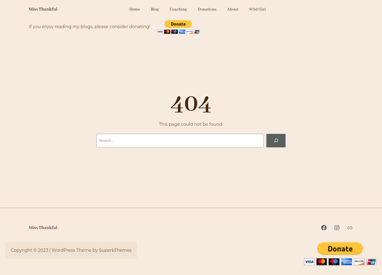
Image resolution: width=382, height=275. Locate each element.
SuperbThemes (115, 250)
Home (134, 9)
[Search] (276, 140)
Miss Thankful (43, 9)
